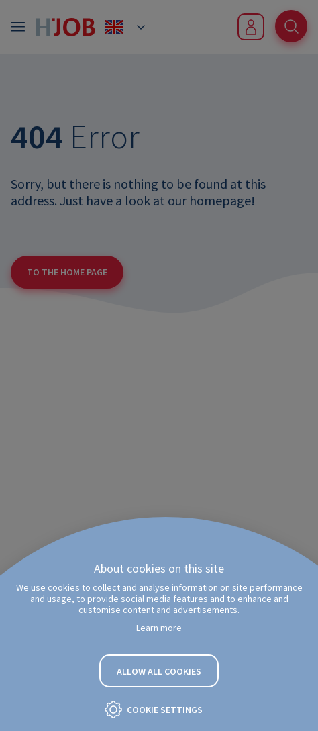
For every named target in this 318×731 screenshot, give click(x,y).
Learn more (159, 628)
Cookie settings (165, 709)
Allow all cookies (159, 671)
